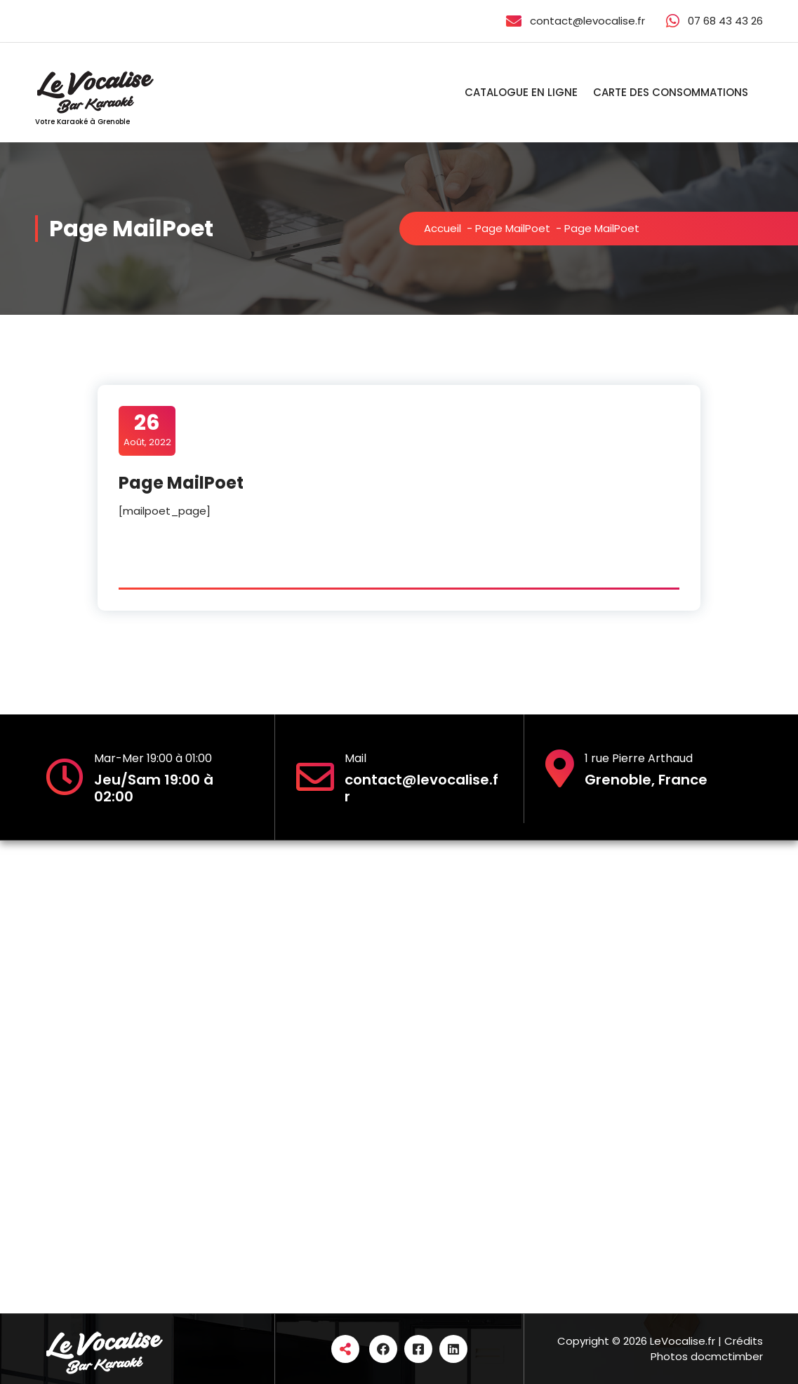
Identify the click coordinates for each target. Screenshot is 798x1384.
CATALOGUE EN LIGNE (521, 92)
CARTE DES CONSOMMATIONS (670, 92)
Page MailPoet (512, 228)
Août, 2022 (147, 430)
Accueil (442, 228)
